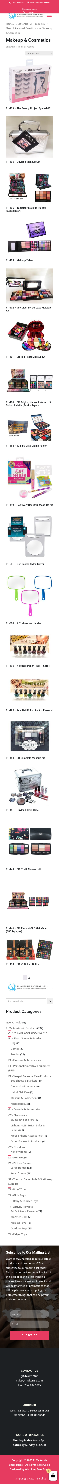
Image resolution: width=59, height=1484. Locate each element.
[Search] (50, 1001)
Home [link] (9, 23)
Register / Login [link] (29, 9)
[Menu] (49, 15)
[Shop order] (39, 53)
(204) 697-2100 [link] (29, 1376)
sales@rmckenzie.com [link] (29, 1380)
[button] (29, 1335)
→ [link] (33, 977)
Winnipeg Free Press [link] (37, 1469)
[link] (18, 2)
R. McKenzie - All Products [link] (29, 23)
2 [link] (29, 977)
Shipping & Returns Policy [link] (30, 1478)
